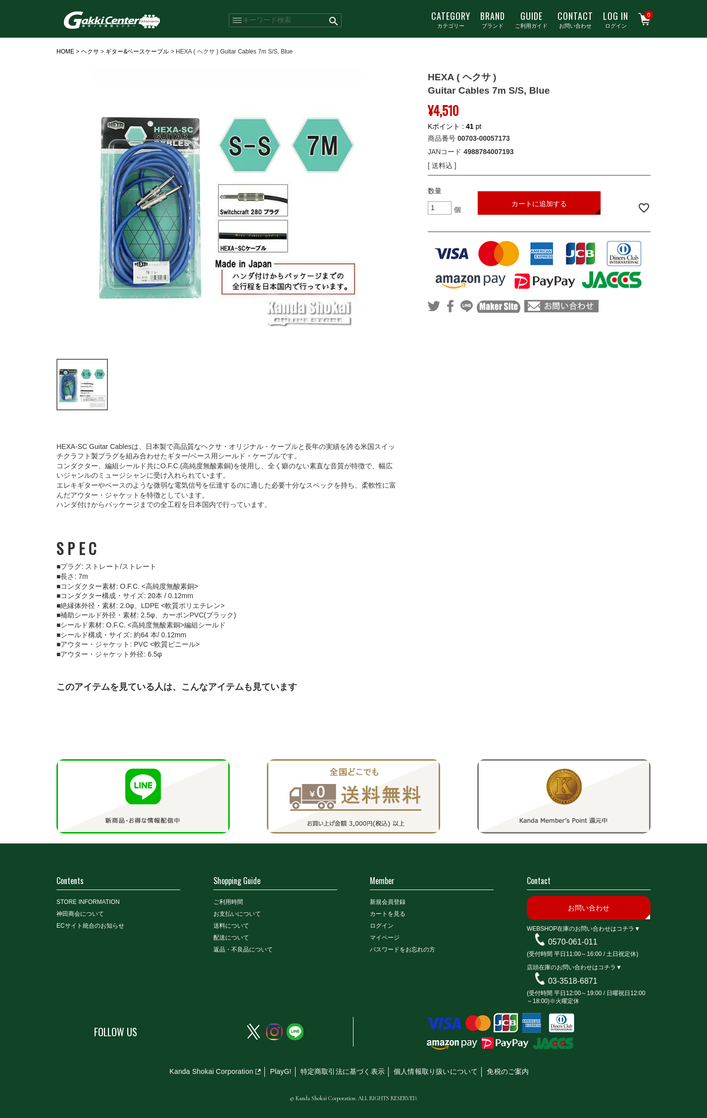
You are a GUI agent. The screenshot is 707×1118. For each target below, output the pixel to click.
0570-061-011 (573, 942)
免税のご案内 (508, 1071)
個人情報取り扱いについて (436, 1071)
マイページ (385, 937)
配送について (231, 937)
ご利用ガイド (531, 19)
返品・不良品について (243, 949)
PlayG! (280, 1071)
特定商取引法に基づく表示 (343, 1071)
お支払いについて (237, 913)
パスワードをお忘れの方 (402, 949)
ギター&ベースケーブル (137, 51)
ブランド (492, 19)
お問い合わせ (575, 19)
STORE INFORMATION (88, 901)
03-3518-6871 (573, 981)
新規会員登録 (387, 901)
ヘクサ (90, 51)
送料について (231, 925)
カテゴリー (450, 19)
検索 (334, 20)
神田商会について (80, 913)
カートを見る (387, 913)
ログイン (615, 19)
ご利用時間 (228, 901)
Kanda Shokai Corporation (211, 1071)
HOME (65, 51)
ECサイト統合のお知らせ (90, 925)
